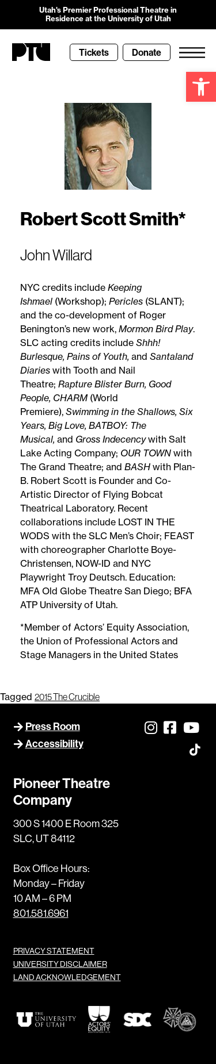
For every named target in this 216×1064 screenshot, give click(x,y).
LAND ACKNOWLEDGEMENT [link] (67, 977)
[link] (201, 87)
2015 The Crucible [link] (67, 696)
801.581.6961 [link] (41, 913)
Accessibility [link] (54, 743)
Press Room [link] (52, 726)
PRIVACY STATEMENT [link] (53, 951)
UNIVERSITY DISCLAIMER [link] (60, 964)
